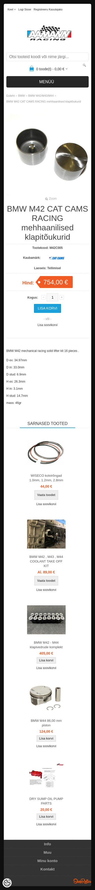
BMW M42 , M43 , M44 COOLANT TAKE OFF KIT (46, 561)
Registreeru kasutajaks (48, 9)
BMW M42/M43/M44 (41, 95)
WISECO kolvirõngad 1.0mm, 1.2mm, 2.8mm (46, 478)
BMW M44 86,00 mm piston (46, 723)
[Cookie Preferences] (7, 882)
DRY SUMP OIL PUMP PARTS (46, 801)
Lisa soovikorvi (47, 325)
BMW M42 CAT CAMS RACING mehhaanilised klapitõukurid (43, 101)
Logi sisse (24, 9)
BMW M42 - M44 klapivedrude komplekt (46, 645)
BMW (21, 95)
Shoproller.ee (82, 881)
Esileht (10, 95)
